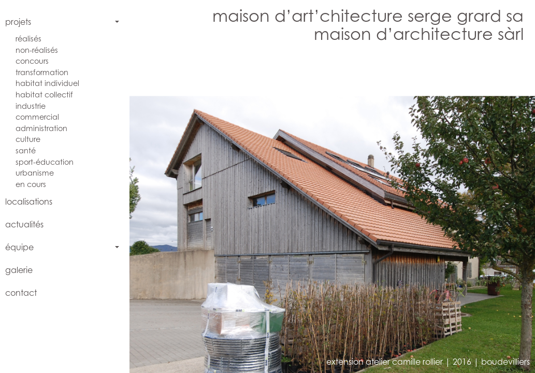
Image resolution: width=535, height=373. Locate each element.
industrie (31, 106)
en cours (31, 184)
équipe (19, 247)
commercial (37, 116)
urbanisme (35, 172)
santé (26, 150)
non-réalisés (37, 50)
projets (18, 22)
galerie (19, 270)
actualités (24, 224)
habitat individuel (47, 83)
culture (28, 139)
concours (32, 60)
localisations (28, 201)
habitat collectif (44, 94)
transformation (42, 72)
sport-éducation (45, 161)
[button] (236, 211)
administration (41, 128)
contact (21, 293)
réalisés (28, 38)
